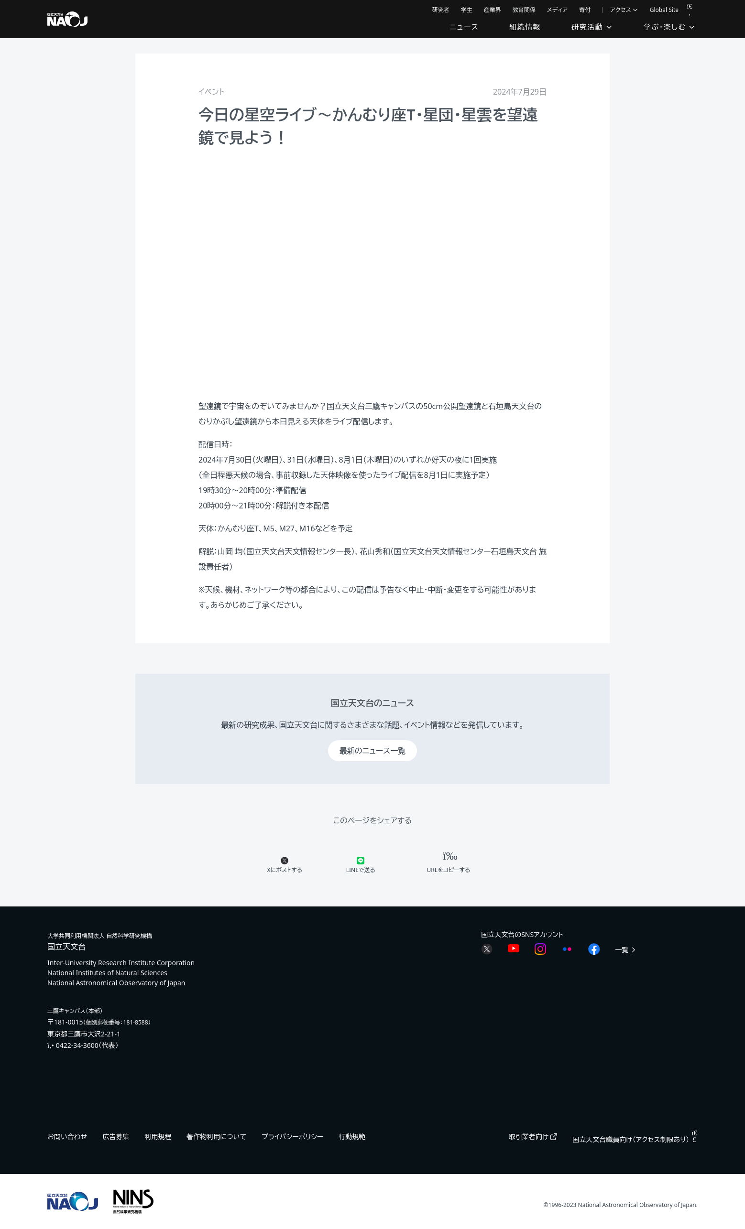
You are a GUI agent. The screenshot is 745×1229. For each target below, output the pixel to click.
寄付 (585, 10)
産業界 (492, 10)
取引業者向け (533, 1136)
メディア (557, 10)
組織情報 (525, 27)
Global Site (664, 10)
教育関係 (524, 10)
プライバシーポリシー (292, 1136)
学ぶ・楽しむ (670, 27)
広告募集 (115, 1136)
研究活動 (592, 27)
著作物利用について (216, 1136)
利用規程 (157, 1136)
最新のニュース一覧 (372, 750)
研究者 (440, 10)
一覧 (626, 949)
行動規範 (352, 1136)
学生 (466, 10)
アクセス (624, 10)
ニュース (464, 27)
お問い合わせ (67, 1136)
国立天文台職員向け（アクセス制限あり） (635, 1139)
